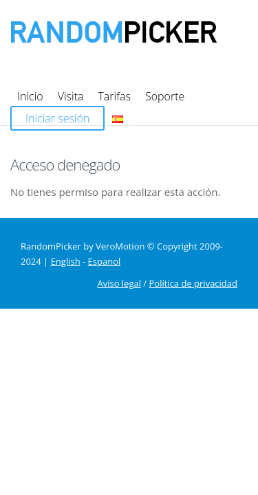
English (65, 200)
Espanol (104, 200)
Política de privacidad (193, 222)
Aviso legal (119, 222)
